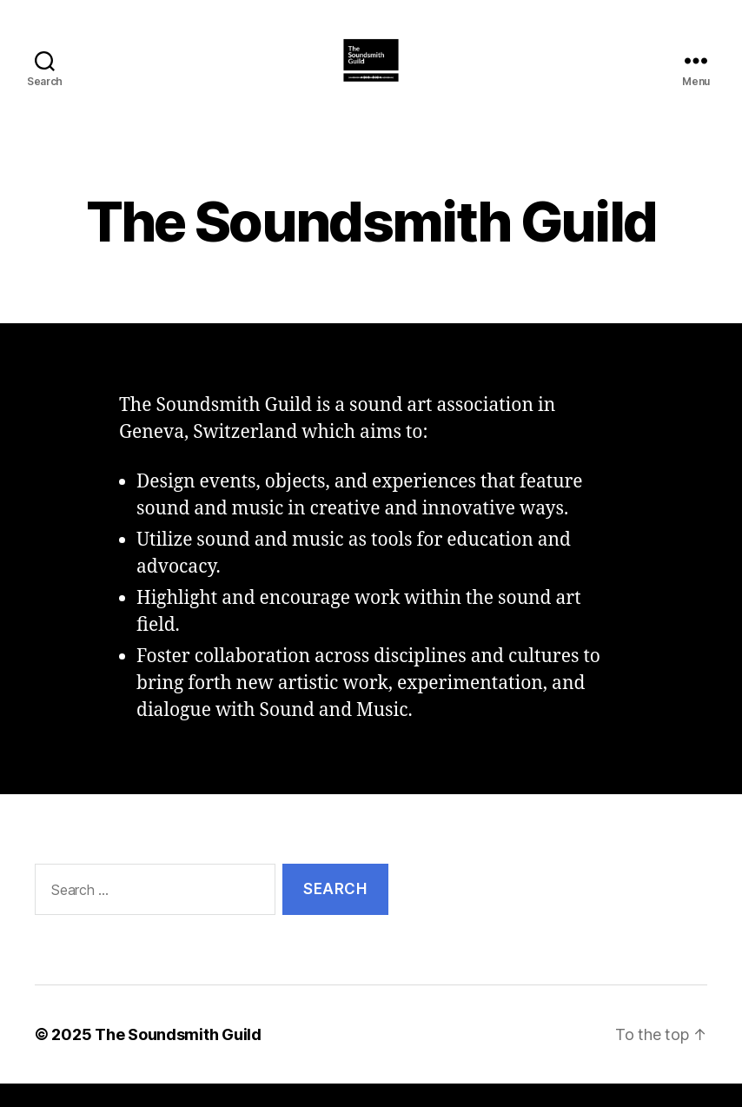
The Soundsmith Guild (178, 1058)
